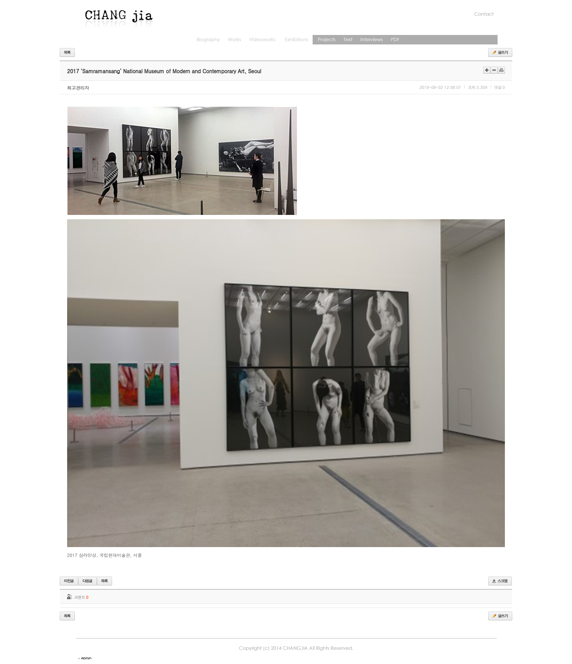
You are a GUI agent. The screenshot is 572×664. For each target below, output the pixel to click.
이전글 (69, 581)
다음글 (87, 581)
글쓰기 (500, 52)
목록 (67, 52)
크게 (486, 70)
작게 (494, 70)
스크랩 (500, 581)
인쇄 (501, 70)
